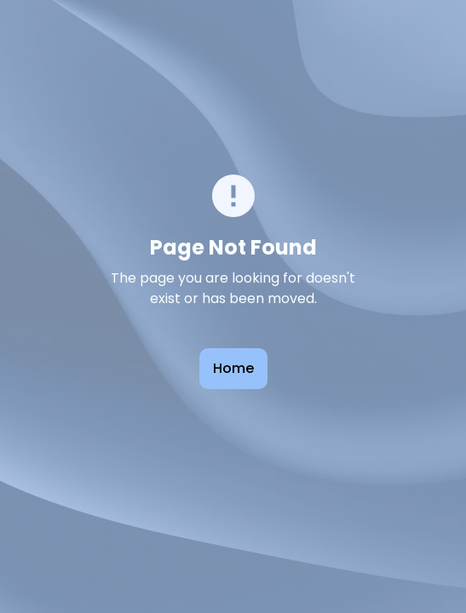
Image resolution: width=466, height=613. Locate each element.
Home (233, 368)
